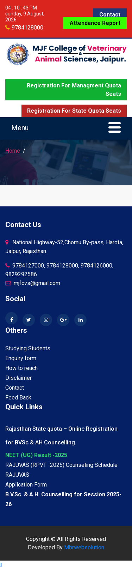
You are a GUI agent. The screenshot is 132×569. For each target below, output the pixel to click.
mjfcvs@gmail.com (32, 283)
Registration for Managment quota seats (74, 89)
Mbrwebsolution (84, 547)
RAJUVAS (17, 474)
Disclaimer (18, 378)
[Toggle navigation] (66, 128)
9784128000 (27, 27)
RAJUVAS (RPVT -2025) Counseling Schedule (61, 465)
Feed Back (18, 397)
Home (12, 150)
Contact (109, 14)
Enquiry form (20, 358)
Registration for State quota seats (74, 110)
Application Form (26, 484)
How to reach (21, 368)
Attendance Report (95, 23)
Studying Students (27, 348)
